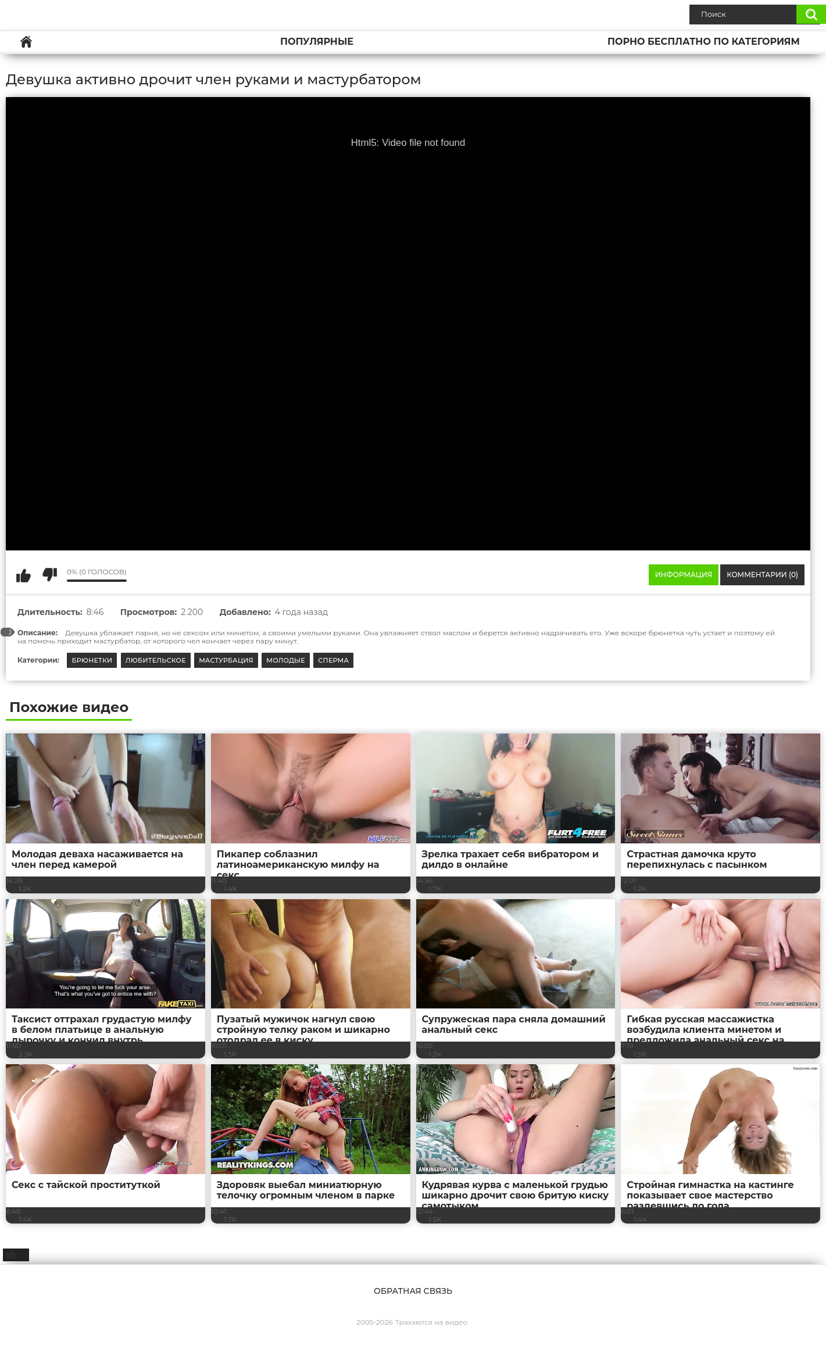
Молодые (285, 660)
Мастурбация (226, 660)
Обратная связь (413, 1291)
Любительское (156, 660)
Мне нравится (23, 574)
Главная (26, 41)
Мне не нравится (49, 574)
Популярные (316, 41)
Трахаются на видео (431, 1322)
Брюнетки (91, 660)
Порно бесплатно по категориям (703, 41)
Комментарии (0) (762, 574)
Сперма (333, 660)
